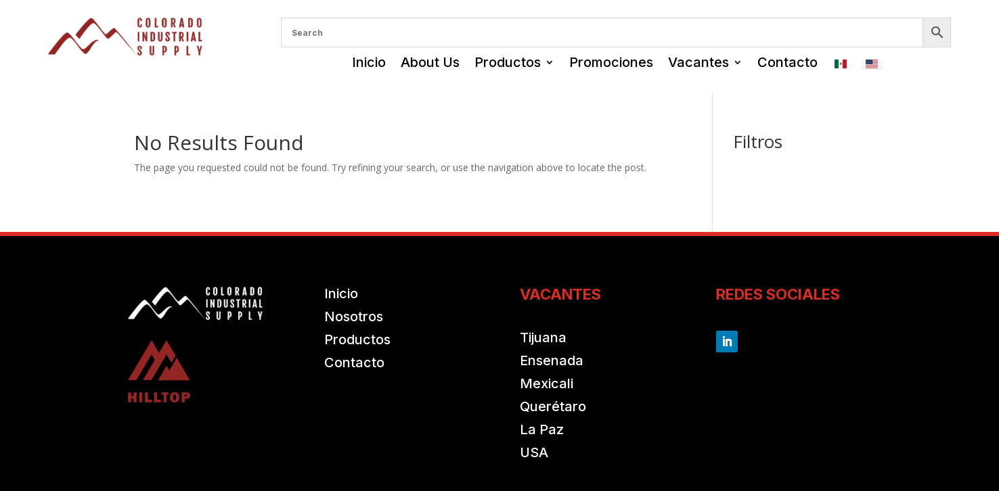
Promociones (611, 62)
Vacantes (698, 62)
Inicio (369, 62)
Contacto (787, 62)
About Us (430, 62)
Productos (507, 62)
